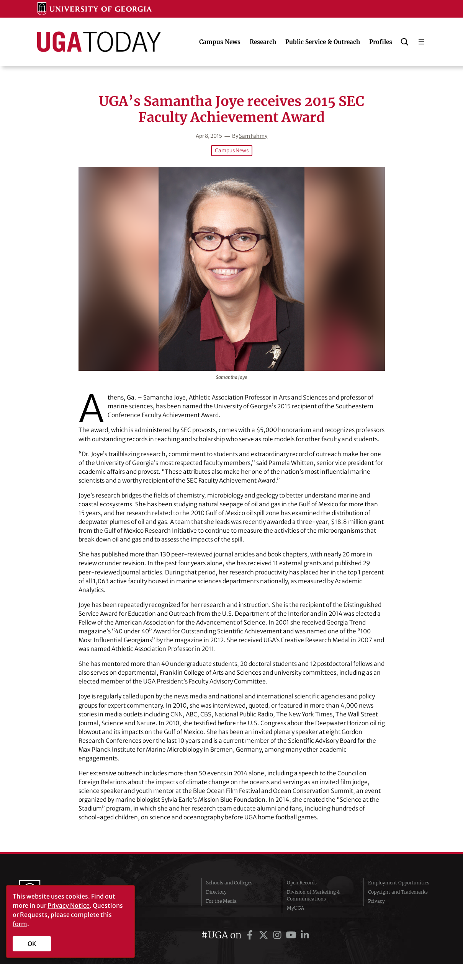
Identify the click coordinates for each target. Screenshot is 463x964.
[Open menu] (421, 41)
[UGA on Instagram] (278, 935)
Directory (216, 892)
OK (32, 944)
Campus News (232, 150)
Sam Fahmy (253, 136)
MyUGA (295, 908)
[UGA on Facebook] (251, 935)
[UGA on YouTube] (292, 935)
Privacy (376, 901)
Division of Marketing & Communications (313, 895)
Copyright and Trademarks (398, 892)
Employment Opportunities (398, 883)
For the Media (221, 901)
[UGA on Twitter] (265, 935)
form (20, 924)
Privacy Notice (68, 905)
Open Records (302, 883)
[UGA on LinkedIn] (305, 935)
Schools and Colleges (229, 883)
